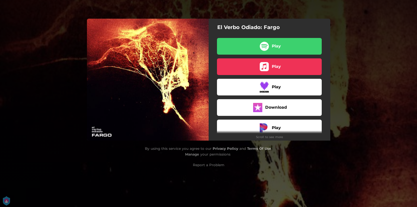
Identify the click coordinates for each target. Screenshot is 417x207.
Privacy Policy (225, 148)
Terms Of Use (259, 148)
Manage (192, 154)
